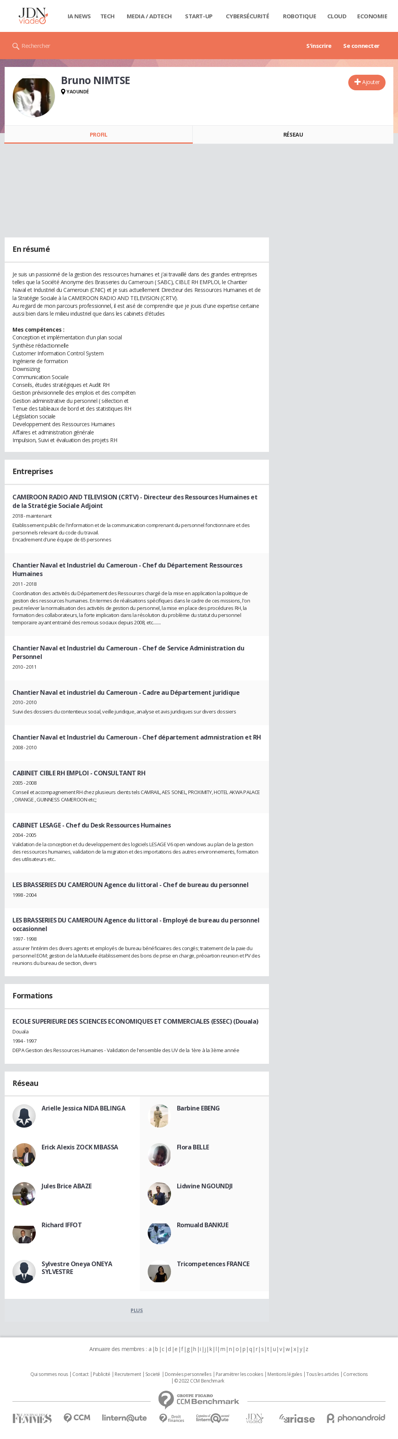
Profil (98, 134)
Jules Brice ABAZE (67, 1186)
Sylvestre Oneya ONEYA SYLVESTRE (77, 1268)
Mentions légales (284, 1374)
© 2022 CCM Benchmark (199, 1381)
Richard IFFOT (62, 1225)
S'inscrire (319, 45)
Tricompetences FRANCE (213, 1264)
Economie (372, 16)
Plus (137, 1310)
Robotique (299, 16)
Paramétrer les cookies (239, 1374)
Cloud (337, 16)
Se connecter (361, 45)
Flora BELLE (193, 1147)
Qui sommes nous (49, 1374)
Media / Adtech (149, 16)
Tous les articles (322, 1374)
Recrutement (128, 1374)
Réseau (293, 134)
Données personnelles (188, 1374)
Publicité (101, 1374)
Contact (80, 1374)
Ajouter (371, 82)
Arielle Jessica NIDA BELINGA (83, 1108)
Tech (107, 16)
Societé (152, 1374)
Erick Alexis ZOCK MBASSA (80, 1147)
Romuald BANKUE (203, 1225)
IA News (79, 16)
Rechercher (36, 45)
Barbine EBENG (198, 1108)
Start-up (199, 16)
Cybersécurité (247, 16)
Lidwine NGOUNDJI (205, 1186)
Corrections (355, 1374)
